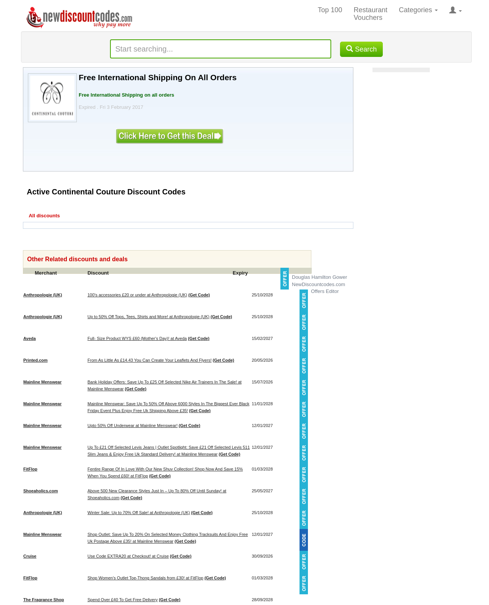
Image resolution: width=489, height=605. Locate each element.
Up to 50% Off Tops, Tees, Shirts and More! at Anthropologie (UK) (148, 316)
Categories (418, 10)
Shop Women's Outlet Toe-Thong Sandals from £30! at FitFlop (145, 578)
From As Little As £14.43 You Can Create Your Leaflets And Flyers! (149, 360)
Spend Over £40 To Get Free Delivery (122, 599)
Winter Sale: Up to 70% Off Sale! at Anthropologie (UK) (138, 512)
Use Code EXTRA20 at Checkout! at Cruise (128, 556)
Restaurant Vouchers (370, 13)
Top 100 (330, 10)
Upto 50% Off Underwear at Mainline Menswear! (132, 425)
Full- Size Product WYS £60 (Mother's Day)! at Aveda (137, 338)
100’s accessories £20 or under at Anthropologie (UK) (137, 295)
